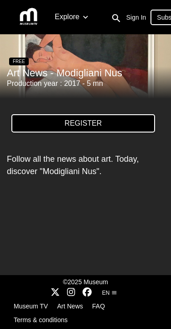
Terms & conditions (40, 320)
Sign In (136, 17)
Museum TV (31, 306)
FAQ (98, 306)
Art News (70, 306)
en (109, 293)
